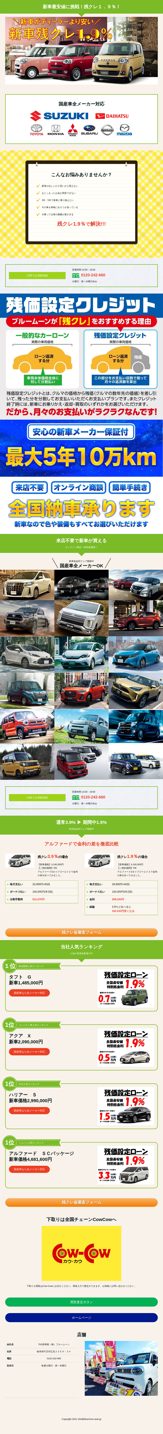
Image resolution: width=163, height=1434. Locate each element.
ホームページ (81, 1317)
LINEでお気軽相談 (37, 275)
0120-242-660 (93, 275)
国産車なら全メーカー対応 (29, 992)
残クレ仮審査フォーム (81, 932)
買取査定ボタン (81, 1302)
